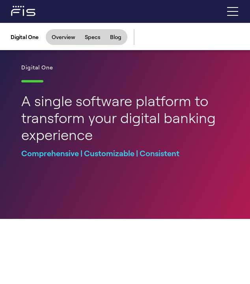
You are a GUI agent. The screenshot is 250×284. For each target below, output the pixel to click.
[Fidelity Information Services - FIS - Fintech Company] (16, 10)
